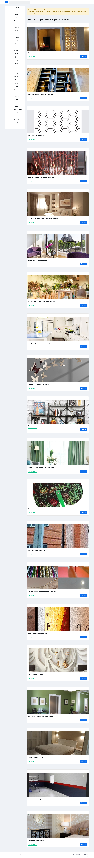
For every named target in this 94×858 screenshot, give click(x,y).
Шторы (16, 116)
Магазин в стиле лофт (35, 426)
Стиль (16, 30)
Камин (16, 70)
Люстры (16, 76)
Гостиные (16, 50)
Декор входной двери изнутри (37, 633)
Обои (16, 80)
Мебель (16, 47)
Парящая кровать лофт (35, 757)
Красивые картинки (16, 109)
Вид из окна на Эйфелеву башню (38, 260)
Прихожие (16, 37)
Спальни (16, 24)
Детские (16, 96)
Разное (16, 106)
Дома (16, 40)
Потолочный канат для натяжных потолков (42, 591)
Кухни (16, 14)
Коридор (16, 89)
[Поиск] (19, 2)
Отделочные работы (16, 103)
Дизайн (16, 112)
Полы (16, 43)
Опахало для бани (34, 509)
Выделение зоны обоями (36, 840)
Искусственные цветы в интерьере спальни (42, 301)
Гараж (16, 66)
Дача (16, 122)
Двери (16, 57)
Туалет (16, 125)
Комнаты (16, 27)
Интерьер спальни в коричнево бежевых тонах (43, 218)
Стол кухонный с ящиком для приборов (40, 94)
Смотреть (83, 56)
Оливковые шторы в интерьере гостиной (41, 467)
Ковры (16, 86)
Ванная (16, 53)
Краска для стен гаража (36, 799)
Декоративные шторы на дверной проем (41, 177)
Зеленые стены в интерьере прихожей (40, 716)
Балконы (16, 99)
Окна (16, 83)
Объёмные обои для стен (36, 674)
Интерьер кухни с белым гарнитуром (40, 343)
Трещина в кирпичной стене (37, 550)
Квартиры (16, 34)
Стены (16, 17)
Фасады (16, 119)
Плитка (16, 20)
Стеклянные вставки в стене (37, 53)
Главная (16, 7)
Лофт (16, 60)
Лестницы (16, 73)
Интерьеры (16, 11)
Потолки (16, 63)
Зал (16, 93)
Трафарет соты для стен (36, 135)
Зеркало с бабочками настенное (38, 384)
